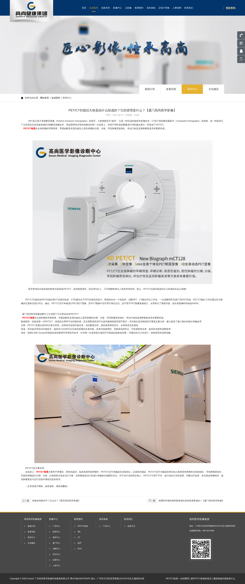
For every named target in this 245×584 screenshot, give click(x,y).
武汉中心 (56, 554)
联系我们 (188, 8)
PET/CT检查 (83, 526)
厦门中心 (56, 543)
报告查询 (230, 7)
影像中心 (117, 8)
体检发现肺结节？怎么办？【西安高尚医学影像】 (50, 500)
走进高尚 (93, 8)
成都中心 (56, 549)
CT (79, 537)
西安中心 (56, 537)
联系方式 (131, 526)
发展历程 (171, 89)
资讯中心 (192, 89)
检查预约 (139, 8)
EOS (80, 549)
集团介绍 (150, 89)
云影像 (128, 8)
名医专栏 (105, 8)
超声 (79, 543)
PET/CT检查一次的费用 (177, 578)
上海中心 (56, 565)
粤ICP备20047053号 (80, 578)
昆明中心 (56, 532)
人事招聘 (176, 8)
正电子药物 (163, 8)
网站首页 (44, 98)
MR (79, 532)
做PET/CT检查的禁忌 (201, 578)
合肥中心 (56, 560)
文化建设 (214, 89)
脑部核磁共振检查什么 (224, 578)
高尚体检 (151, 8)
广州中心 (56, 526)
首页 (84, 8)
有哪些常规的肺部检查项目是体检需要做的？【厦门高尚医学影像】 (185, 500)
